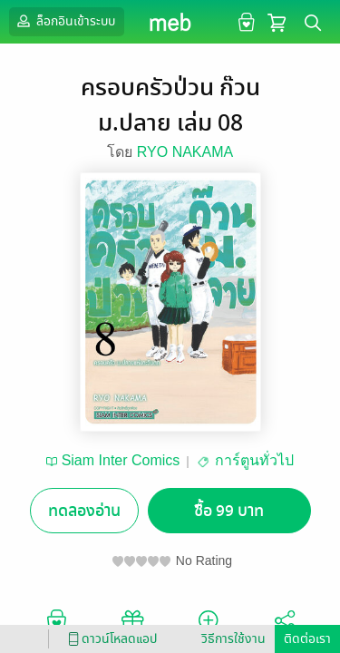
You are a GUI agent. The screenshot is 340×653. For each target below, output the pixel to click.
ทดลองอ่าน (84, 511)
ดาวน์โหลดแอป (110, 638)
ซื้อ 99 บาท (229, 511)
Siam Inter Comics (121, 460)
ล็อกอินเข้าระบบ (64, 21)
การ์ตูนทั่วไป (254, 460)
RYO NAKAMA (185, 152)
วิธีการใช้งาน (233, 638)
